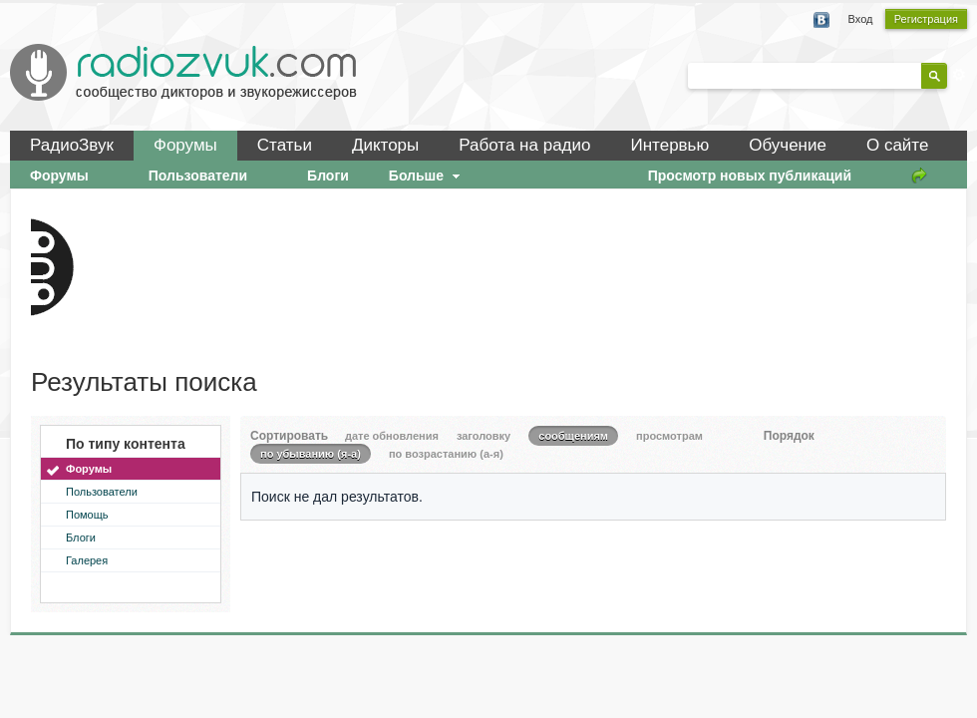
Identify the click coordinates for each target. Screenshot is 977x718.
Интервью (669, 145)
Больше (427, 175)
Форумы (185, 145)
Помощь (87, 515)
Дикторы (385, 145)
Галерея (87, 560)
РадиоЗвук (72, 145)
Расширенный (959, 75)
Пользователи (102, 492)
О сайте (897, 145)
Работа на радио (524, 145)
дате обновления (392, 436)
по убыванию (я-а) (310, 454)
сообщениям (573, 436)
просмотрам (669, 436)
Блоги (81, 537)
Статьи (284, 145)
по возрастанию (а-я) (446, 454)
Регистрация (926, 19)
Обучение (787, 145)
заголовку (483, 436)
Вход (860, 19)
